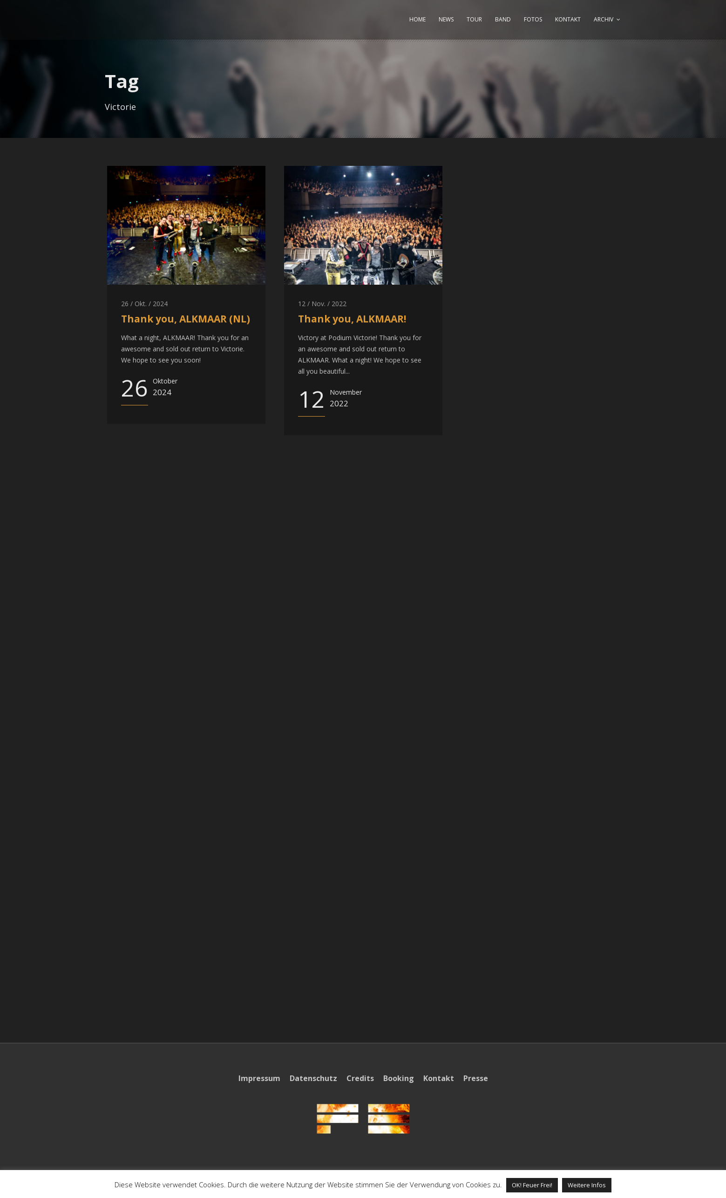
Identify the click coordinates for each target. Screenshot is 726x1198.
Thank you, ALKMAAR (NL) (185, 318)
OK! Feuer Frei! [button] (532, 1185)
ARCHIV (603, 19)
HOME (417, 19)
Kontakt (438, 1078)
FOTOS (533, 19)
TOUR (474, 19)
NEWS (446, 19)
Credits (360, 1078)
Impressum (259, 1078)
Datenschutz (313, 1078)
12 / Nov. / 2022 (322, 303)
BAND (503, 19)
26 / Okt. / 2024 (144, 303)
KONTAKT (568, 19)
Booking (398, 1078)
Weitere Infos (587, 1185)
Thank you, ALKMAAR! (352, 318)
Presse (475, 1078)
